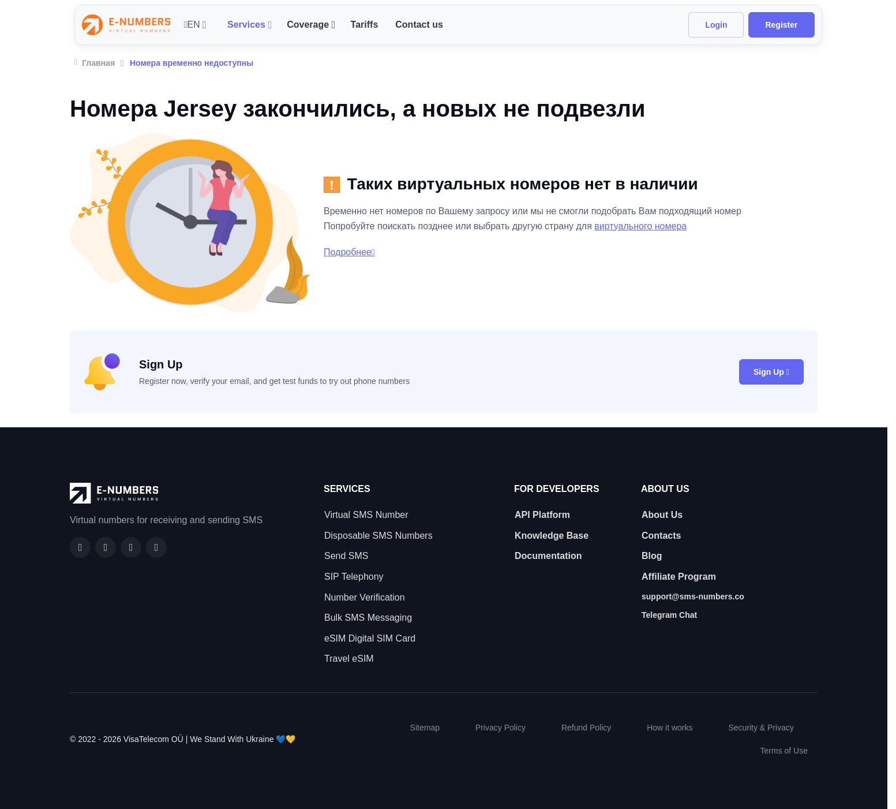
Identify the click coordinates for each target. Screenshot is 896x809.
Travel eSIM (349, 658)
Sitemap (425, 727)
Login (716, 24)
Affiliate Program (679, 576)
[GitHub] (105, 547)
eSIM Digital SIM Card (369, 638)
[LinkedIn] (131, 547)
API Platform (542, 515)
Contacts (661, 535)
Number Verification (364, 597)
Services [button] (246, 24)
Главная (94, 61)
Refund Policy (586, 727)
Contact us (419, 24)
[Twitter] (156, 547)
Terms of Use (784, 750)
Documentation (548, 556)
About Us (662, 515)
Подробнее (349, 252)
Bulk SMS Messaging (368, 617)
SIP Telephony (354, 576)
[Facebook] (80, 547)
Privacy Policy (500, 727)
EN (192, 24)
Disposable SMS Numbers (378, 535)
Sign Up (771, 372)
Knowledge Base (551, 535)
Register (781, 24)
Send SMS (346, 556)
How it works (669, 727)
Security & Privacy (761, 727)
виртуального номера (640, 226)
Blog (652, 556)
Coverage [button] (308, 24)
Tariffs (364, 24)
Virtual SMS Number (366, 515)
